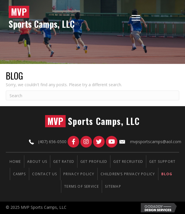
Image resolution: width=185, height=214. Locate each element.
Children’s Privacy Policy (128, 173)
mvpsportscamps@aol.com (155, 141)
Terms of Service (81, 186)
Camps (19, 173)
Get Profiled (93, 161)
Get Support (162, 161)
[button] (73, 141)
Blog (167, 173)
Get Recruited (128, 161)
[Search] (92, 95)
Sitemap (113, 186)
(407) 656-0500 (52, 141)
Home (15, 161)
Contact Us (44, 173)
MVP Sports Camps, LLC (43, 207)
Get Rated (63, 161)
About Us (37, 161)
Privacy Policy (79, 173)
